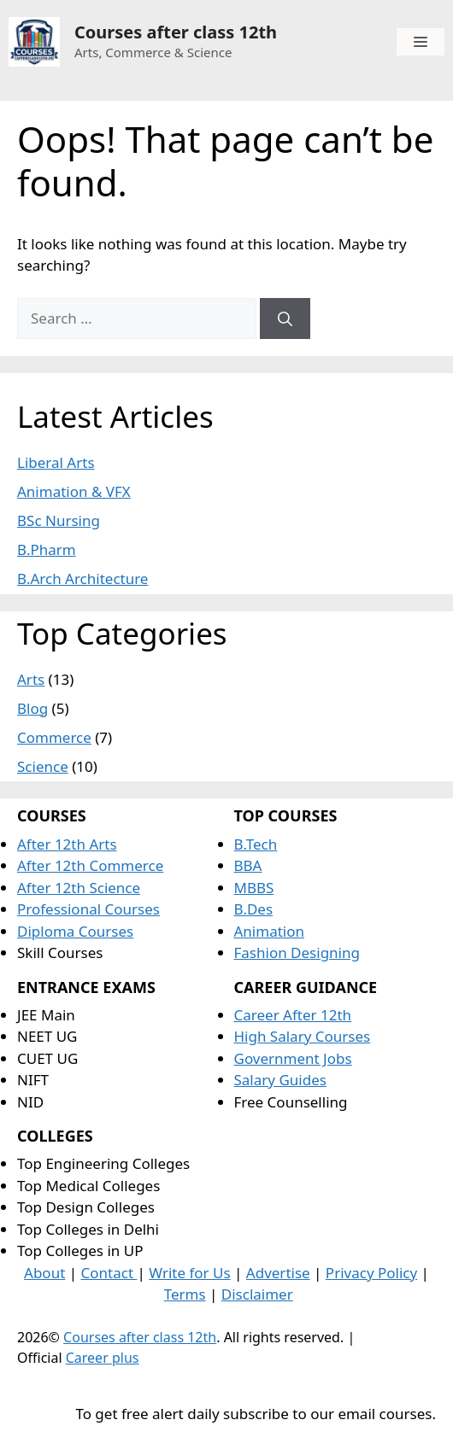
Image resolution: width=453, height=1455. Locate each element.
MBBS (254, 887)
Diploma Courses (75, 931)
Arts (30, 679)
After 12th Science (78, 887)
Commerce (54, 737)
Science (42, 766)
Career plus (102, 1357)
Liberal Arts (56, 462)
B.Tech (256, 844)
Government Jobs (293, 1058)
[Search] (285, 318)
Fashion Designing (297, 952)
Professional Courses (88, 909)
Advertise (278, 1273)
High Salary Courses (302, 1036)
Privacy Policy (371, 1273)
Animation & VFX (74, 491)
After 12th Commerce (90, 865)
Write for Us (189, 1273)
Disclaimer (257, 1294)
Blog (32, 708)
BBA (248, 865)
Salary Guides (280, 1080)
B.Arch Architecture (82, 578)
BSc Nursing (58, 520)
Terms (185, 1294)
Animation (269, 931)
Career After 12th (293, 1015)
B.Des (254, 909)
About (44, 1273)
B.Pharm (46, 549)
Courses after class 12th (175, 32)
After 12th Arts (67, 844)
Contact (109, 1273)
